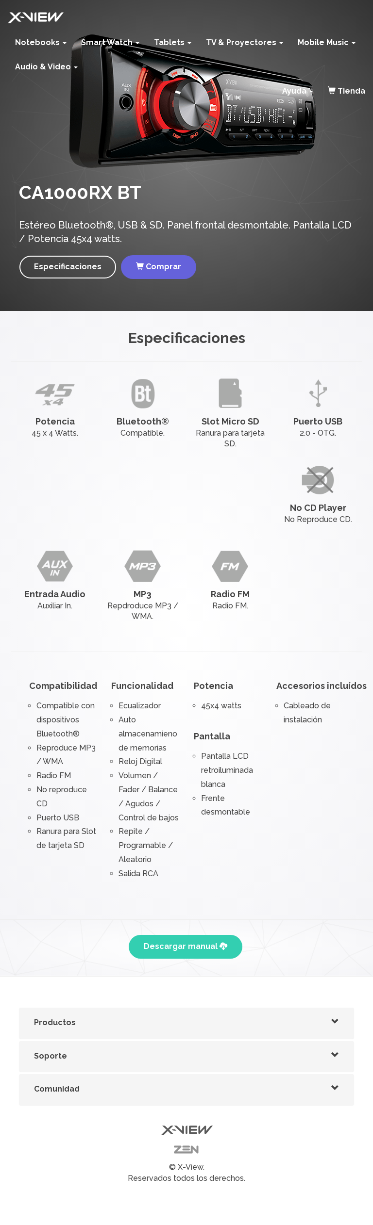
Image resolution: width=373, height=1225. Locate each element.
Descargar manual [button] (185, 946)
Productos (55, 1022)
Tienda (346, 91)
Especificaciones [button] (68, 266)
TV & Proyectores (244, 42)
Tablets (172, 42)
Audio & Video (46, 66)
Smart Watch (110, 42)
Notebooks (41, 42)
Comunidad (57, 1089)
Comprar (158, 266)
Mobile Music (327, 42)
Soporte (50, 1056)
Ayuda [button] (297, 91)
